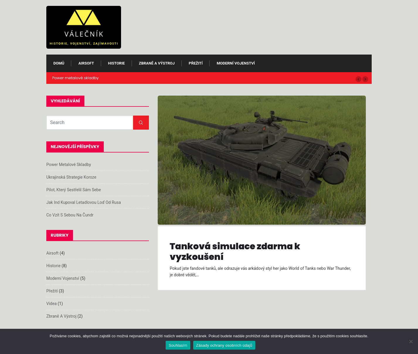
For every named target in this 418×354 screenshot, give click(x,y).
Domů (58, 63)
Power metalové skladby (75, 78)
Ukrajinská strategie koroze (71, 177)
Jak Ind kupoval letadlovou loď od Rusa (83, 202)
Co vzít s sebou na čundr (70, 215)
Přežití (196, 63)
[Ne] (411, 341)
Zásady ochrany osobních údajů (224, 345)
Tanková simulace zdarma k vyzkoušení (235, 251)
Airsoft (86, 63)
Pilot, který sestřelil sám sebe (73, 189)
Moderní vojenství (236, 63)
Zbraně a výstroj (157, 63)
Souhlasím (178, 345)
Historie (116, 63)
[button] (358, 79)
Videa (51, 303)
